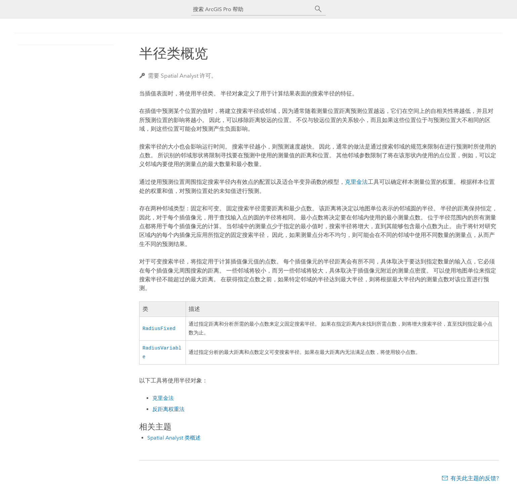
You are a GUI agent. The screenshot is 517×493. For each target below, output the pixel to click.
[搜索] (318, 9)
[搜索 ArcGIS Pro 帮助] (251, 9)
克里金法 (356, 181)
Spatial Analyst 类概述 (174, 439)
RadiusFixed (159, 328)
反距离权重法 (168, 410)
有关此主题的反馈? (474, 479)
